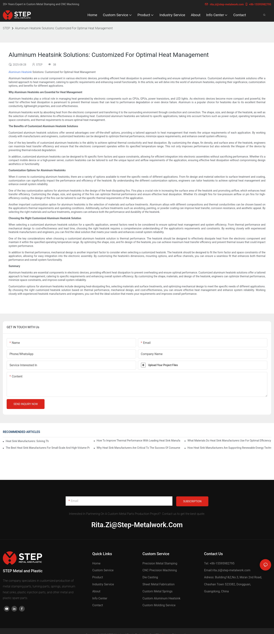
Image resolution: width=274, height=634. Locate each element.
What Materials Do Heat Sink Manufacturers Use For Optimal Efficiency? (229, 440)
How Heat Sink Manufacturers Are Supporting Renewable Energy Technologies (229, 447)
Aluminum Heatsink (20, 72)
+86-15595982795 (258, 4)
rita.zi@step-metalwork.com (224, 4)
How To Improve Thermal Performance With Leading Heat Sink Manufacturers (138, 440)
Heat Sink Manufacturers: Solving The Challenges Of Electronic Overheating (27, 441)
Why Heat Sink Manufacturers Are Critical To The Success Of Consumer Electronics (138, 447)
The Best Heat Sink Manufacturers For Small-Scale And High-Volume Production (47, 447)
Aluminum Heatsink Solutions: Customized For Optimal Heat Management (64, 28)
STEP (6, 28)
